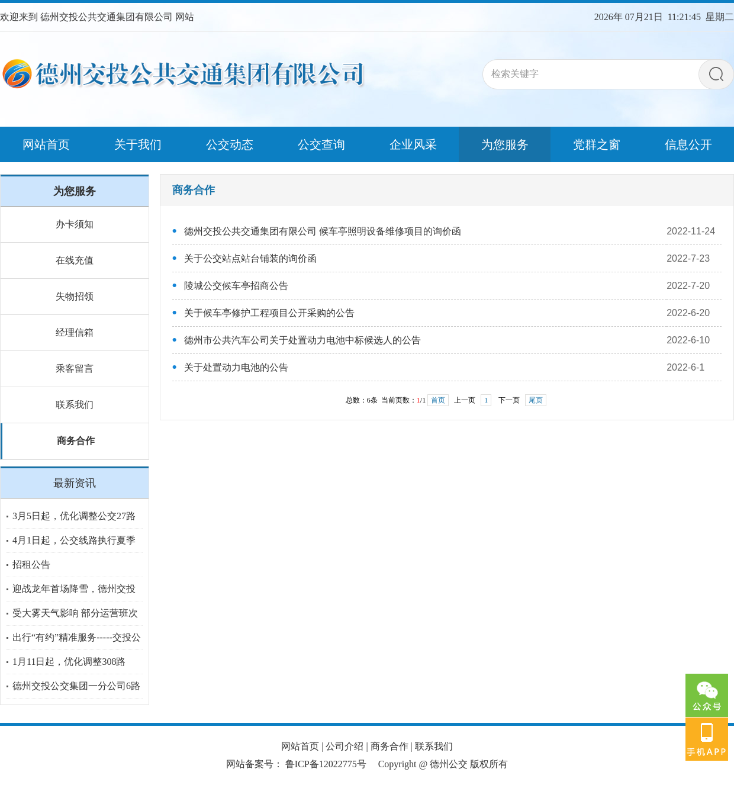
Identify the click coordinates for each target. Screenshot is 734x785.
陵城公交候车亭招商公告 (236, 286)
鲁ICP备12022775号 (325, 764)
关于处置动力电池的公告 (236, 367)
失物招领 (75, 296)
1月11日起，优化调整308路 (68, 662)
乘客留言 (75, 368)
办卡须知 (75, 224)
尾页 (536, 400)
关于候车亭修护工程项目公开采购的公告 (269, 313)
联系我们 (75, 405)
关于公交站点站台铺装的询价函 (250, 258)
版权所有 (489, 764)
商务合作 (76, 441)
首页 (438, 400)
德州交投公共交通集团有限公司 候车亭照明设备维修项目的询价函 (322, 231)
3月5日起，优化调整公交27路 (74, 516)
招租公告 (31, 564)
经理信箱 (75, 332)
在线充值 (75, 260)
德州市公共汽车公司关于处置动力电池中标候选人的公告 (302, 340)
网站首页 (300, 746)
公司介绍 (344, 746)
